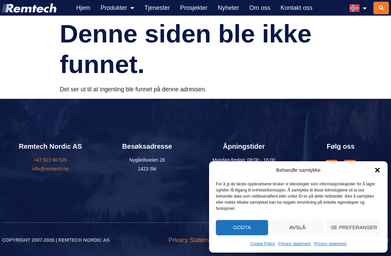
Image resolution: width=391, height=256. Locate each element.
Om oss (260, 7)
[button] (377, 170)
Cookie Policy (262, 243)
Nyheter (228, 7)
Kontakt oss (297, 7)
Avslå (297, 227)
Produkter (117, 7)
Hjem (83, 7)
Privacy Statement (192, 240)
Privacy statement (294, 243)
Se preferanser (354, 227)
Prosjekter (193, 7)
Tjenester (157, 7)
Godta (242, 227)
